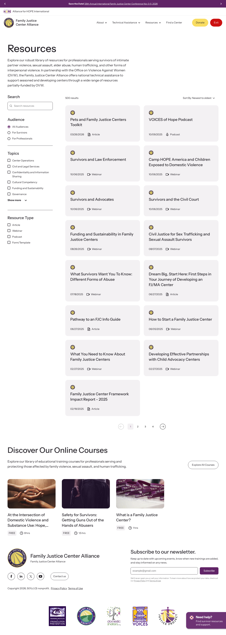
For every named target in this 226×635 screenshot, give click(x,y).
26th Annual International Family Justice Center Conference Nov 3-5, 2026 (121, 3)
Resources (153, 23)
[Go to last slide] (5, 4)
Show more (18, 200)
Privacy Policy (59, 588)
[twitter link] (31, 576)
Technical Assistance (126, 23)
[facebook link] (11, 576)
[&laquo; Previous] (121, 427)
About (102, 23)
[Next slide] (221, 4)
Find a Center (174, 22)
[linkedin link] (21, 576)
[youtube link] (40, 576)
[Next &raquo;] (163, 427)
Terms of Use (75, 588)
